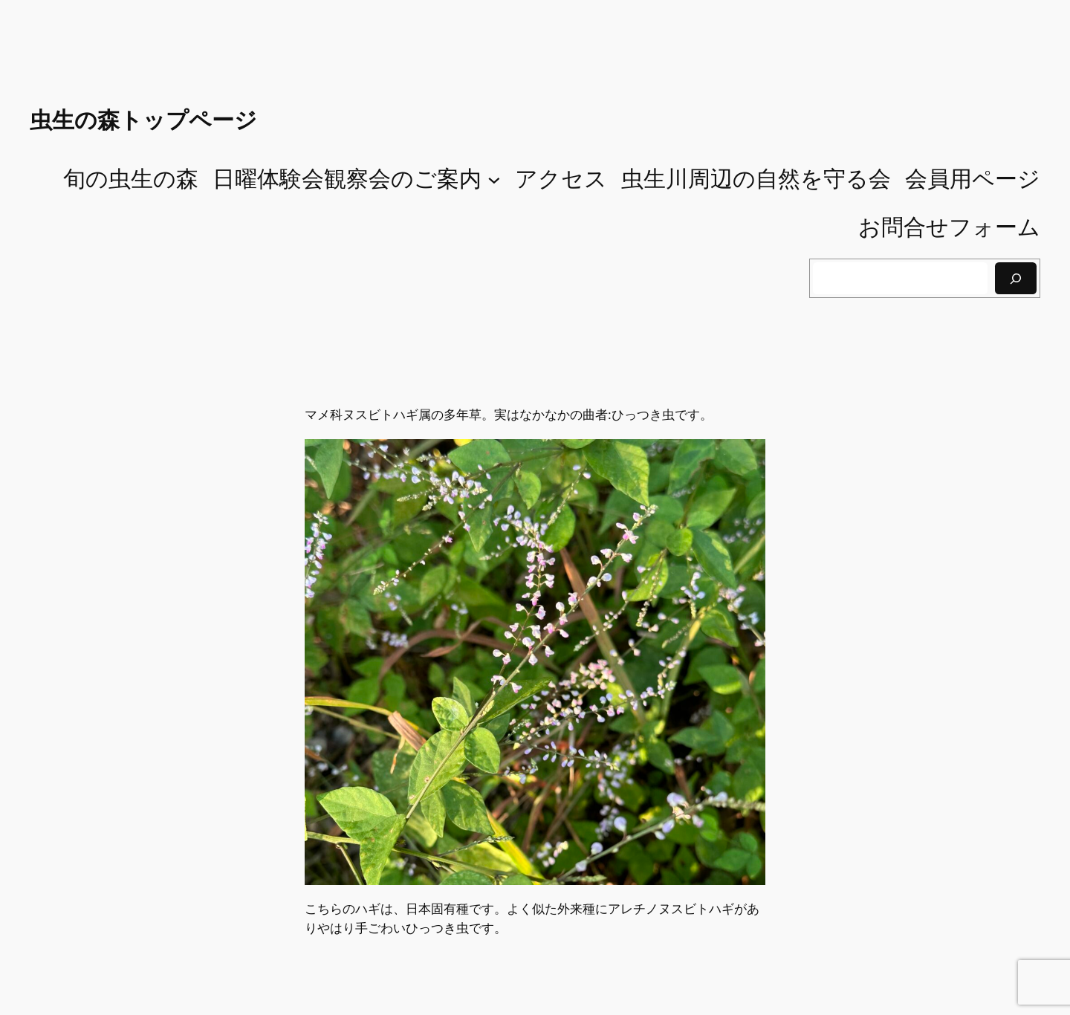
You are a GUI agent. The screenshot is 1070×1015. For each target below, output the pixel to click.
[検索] (1016, 278)
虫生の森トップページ (143, 119)
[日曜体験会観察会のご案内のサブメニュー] (494, 179)
